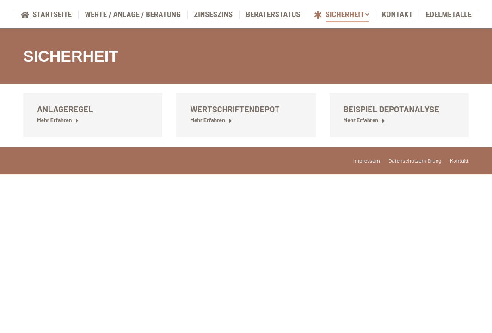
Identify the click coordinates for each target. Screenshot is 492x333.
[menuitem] (46, 36)
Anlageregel (65, 131)
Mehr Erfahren (58, 142)
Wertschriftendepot (234, 131)
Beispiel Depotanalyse (391, 131)
